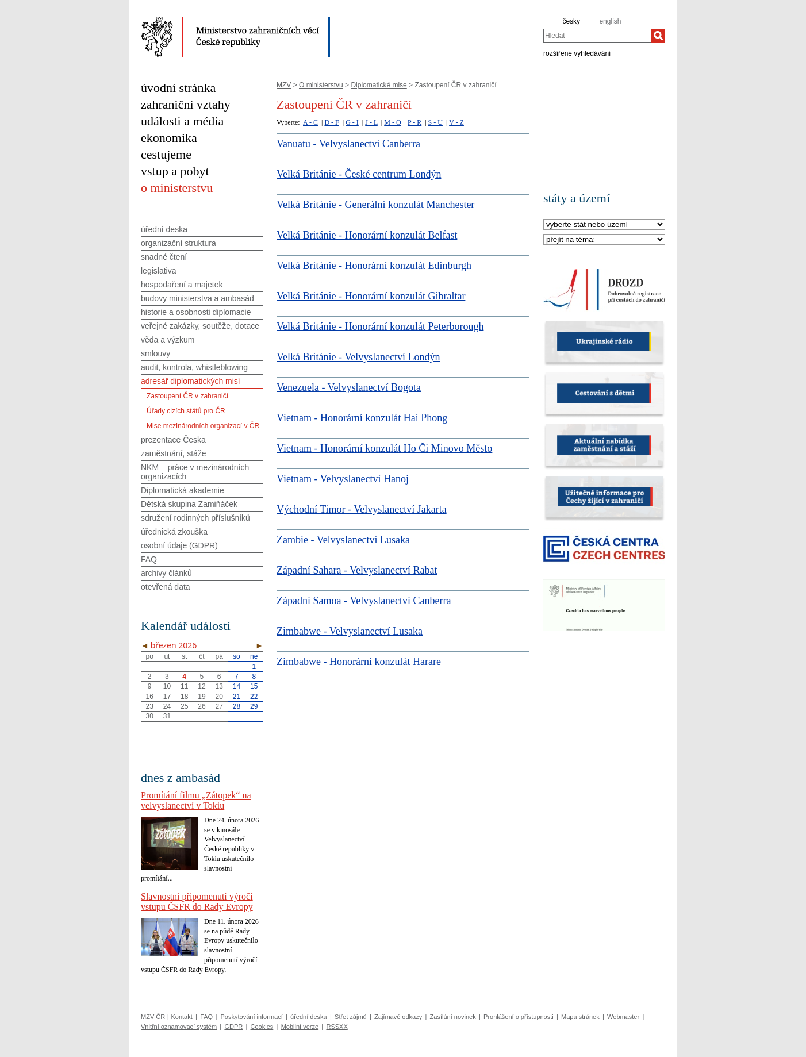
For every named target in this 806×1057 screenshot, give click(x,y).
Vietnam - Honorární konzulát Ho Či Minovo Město (384, 448)
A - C (310, 122)
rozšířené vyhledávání (577, 52)
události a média (182, 121)
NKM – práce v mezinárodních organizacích (195, 472)
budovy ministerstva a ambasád (197, 298)
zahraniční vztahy (186, 104)
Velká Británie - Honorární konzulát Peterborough (380, 326)
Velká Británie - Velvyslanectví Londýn (358, 357)
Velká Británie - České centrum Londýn (359, 174)
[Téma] (604, 240)
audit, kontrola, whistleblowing (194, 367)
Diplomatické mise (378, 85)
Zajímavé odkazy (398, 1016)
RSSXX (336, 1026)
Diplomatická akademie (182, 490)
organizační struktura (178, 243)
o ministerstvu (177, 187)
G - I (352, 122)
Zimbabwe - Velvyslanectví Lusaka (350, 631)
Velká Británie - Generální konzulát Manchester (375, 204)
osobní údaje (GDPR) (179, 545)
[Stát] (604, 225)
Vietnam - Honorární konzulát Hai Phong (362, 418)
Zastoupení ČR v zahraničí (187, 396)
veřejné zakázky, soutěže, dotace (200, 325)
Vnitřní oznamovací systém (179, 1026)
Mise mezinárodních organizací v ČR (203, 426)
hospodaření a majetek (181, 284)
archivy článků (166, 573)
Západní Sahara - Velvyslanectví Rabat (357, 570)
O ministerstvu (321, 85)
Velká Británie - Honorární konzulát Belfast (367, 235)
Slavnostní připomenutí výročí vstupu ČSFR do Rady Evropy (197, 901)
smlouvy (155, 353)
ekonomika (169, 137)
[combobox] (597, 36)
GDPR (233, 1026)
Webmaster (623, 1016)
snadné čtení (164, 257)
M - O (392, 122)
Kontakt (181, 1016)
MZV (284, 85)
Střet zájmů (351, 1016)
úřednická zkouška (174, 531)
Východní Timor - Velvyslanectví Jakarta (362, 509)
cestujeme (166, 154)
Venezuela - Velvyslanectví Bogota (349, 387)
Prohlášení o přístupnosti (518, 1016)
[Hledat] (658, 36)
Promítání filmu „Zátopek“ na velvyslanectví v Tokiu (196, 800)
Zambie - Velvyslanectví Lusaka (343, 539)
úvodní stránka (178, 87)
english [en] (610, 21)
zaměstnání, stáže (173, 453)
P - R (414, 122)
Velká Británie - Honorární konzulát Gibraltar (371, 296)
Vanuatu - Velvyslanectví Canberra (348, 143)
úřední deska (164, 229)
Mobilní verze (299, 1026)
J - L (371, 122)
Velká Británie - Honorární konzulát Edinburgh (374, 265)
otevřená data (165, 586)
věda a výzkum (167, 339)
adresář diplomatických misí (190, 381)
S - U (435, 122)
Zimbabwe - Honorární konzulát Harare (359, 661)
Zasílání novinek (453, 1016)
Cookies (262, 1026)
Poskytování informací (252, 1016)
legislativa (158, 270)
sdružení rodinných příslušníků (195, 517)
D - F (331, 122)
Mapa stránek (580, 1016)
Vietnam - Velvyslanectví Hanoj (343, 479)
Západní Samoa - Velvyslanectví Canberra (364, 600)
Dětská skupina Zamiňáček (189, 504)
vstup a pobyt (175, 171)
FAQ (149, 559)
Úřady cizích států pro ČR (186, 411)
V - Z (456, 122)
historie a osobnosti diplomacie (196, 312)
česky (571, 21)
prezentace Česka (173, 439)
